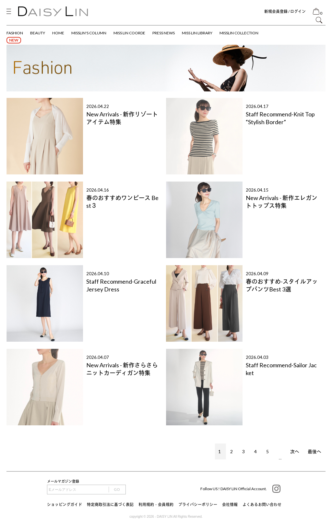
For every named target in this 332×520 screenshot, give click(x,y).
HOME (58, 32)
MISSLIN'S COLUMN (88, 32)
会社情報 (230, 504)
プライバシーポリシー (197, 504)
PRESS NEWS (163, 32)
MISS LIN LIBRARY (197, 32)
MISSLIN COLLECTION (238, 32)
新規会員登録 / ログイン (285, 11)
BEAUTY (37, 32)
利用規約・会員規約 (155, 504)
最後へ (314, 451)
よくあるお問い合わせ (262, 504)
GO (117, 489)
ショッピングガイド (64, 504)
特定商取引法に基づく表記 (110, 504)
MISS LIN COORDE (129, 32)
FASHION (14, 32)
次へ (294, 451)
